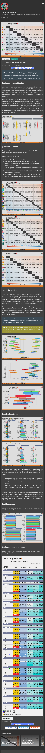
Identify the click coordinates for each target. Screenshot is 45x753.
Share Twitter (23, 727)
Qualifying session (7, 718)
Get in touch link (12, 78)
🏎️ (22, 68)
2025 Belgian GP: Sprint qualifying (14, 62)
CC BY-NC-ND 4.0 (8, 721)
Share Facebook (10, 727)
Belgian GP (14, 59)
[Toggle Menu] (42, 4)
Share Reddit (35, 727)
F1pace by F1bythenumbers (8, 12)
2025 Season (6, 59)
